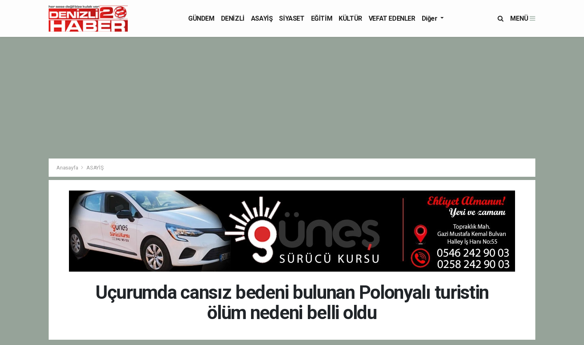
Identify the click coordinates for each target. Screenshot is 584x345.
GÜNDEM (201, 18)
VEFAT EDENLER (392, 18)
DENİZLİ (233, 18)
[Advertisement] (292, 97)
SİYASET (291, 18)
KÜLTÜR (350, 18)
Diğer (430, 18)
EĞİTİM (322, 18)
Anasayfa (67, 168)
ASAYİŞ (262, 18)
